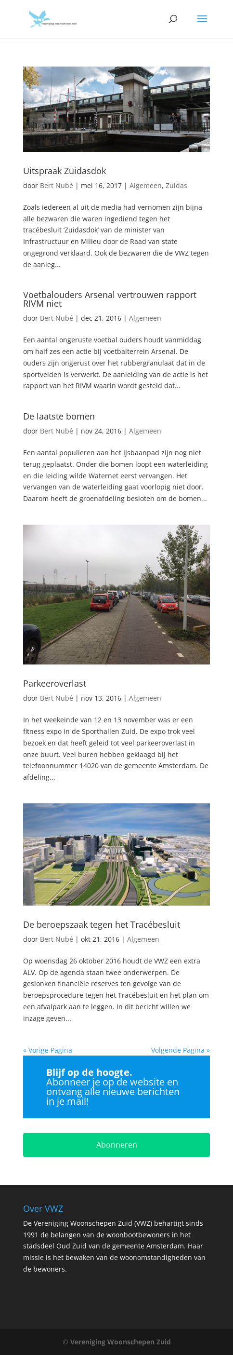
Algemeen (145, 185)
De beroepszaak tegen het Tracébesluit (101, 924)
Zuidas (176, 185)
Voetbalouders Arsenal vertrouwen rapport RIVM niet (109, 299)
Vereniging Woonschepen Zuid (120, 1341)
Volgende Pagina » (180, 1050)
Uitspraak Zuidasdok (64, 170)
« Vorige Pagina (47, 1050)
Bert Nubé (56, 185)
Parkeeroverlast (54, 683)
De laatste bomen (59, 416)
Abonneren (116, 1144)
